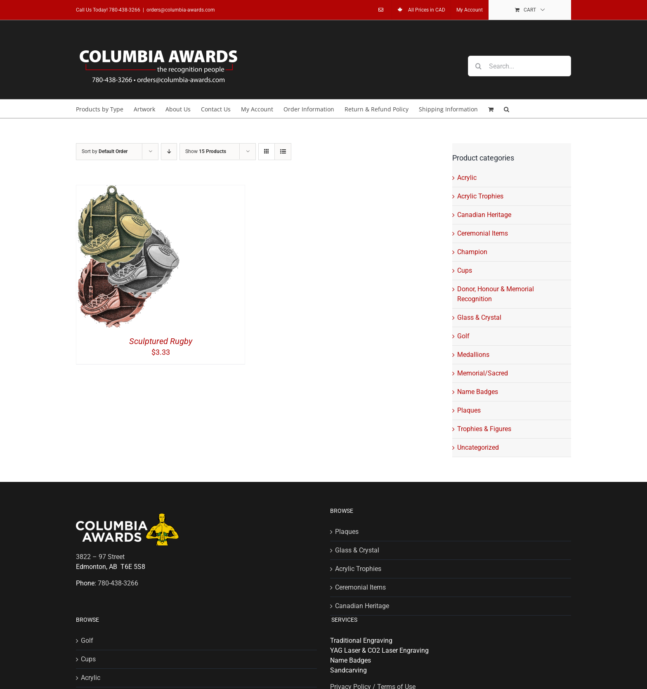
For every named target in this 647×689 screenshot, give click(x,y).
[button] (506, 108)
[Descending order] (169, 151)
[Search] (478, 66)
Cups (464, 270)
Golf (463, 336)
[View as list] (283, 152)
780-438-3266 (124, 10)
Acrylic (467, 178)
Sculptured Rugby (160, 341)
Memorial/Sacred (482, 373)
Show (205, 151)
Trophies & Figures (484, 429)
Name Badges (477, 392)
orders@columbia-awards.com (180, 10)
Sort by (105, 151)
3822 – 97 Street (100, 557)
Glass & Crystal (479, 317)
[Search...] (519, 66)
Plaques (469, 410)
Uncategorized (478, 447)
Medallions (473, 355)
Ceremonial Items (482, 233)
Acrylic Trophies (480, 196)
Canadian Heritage (484, 215)
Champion (472, 252)
